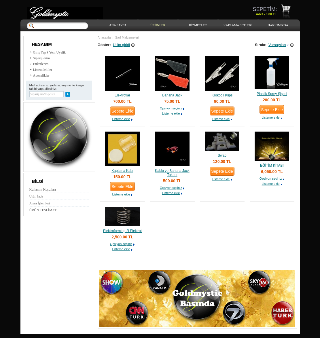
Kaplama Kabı (122, 171)
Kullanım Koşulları (42, 189)
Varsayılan (277, 45)
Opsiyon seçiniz (171, 108)
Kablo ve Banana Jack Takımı (172, 173)
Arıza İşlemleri (39, 203)
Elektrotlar (122, 95)
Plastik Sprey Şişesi (272, 94)
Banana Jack (172, 95)
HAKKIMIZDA (278, 25)
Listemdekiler (42, 70)
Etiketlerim (41, 64)
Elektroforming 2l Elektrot (122, 231)
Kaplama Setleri (238, 25)
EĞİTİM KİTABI (272, 166)
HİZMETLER (198, 25)
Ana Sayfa (117, 25)
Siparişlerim (41, 58)
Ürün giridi (121, 45)
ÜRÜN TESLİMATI (43, 210)
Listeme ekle (121, 119)
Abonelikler (41, 75)
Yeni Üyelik (57, 52)
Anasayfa (104, 37)
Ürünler (157, 25)
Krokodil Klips (222, 95)
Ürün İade (36, 196)
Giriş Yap (39, 52)
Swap (222, 155)
